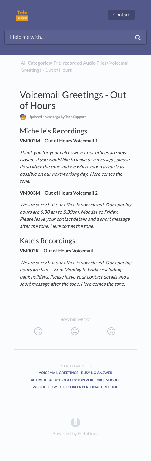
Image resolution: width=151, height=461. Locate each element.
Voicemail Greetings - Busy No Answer (75, 373)
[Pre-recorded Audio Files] (80, 63)
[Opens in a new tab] (75, 422)
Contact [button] (121, 15)
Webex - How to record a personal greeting (76, 387)
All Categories (36, 63)
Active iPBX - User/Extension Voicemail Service (75, 380)
